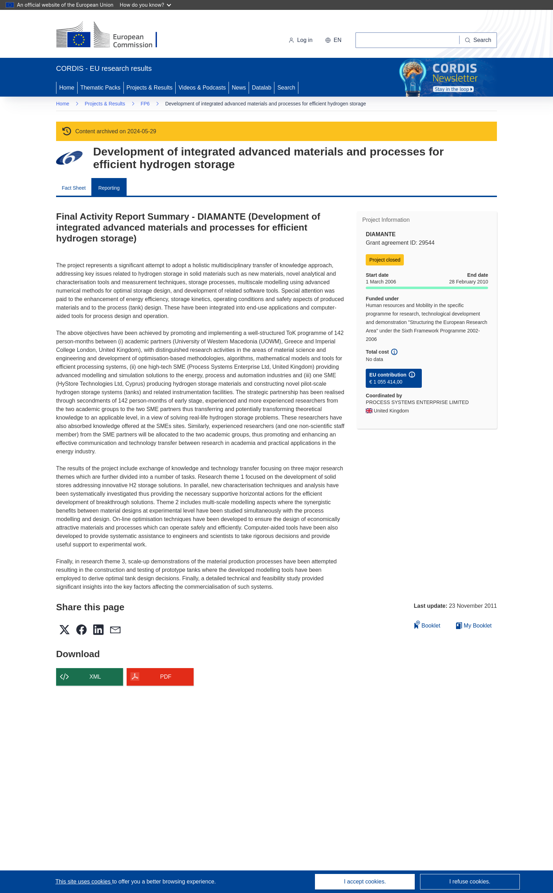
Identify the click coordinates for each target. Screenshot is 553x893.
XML (95, 677)
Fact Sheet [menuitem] (74, 188)
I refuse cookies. (470, 882)
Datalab (261, 88)
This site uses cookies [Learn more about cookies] (83, 882)
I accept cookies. (365, 882)
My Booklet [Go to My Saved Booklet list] (474, 625)
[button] (333, 40)
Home (66, 88)
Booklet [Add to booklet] (427, 624)
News (239, 88)
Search (286, 88)
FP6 (145, 103)
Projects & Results (150, 88)
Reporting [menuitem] (109, 188)
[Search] (478, 40)
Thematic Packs (100, 88)
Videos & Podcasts (202, 88)
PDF (165, 677)
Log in (300, 40)
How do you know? (145, 5)
